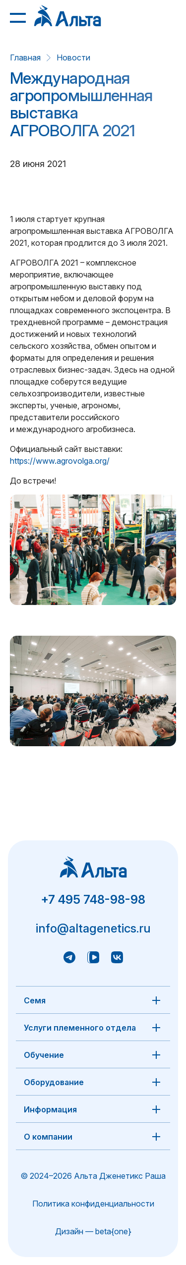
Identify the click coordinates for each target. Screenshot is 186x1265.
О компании (48, 1137)
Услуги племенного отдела (80, 1028)
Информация (50, 1109)
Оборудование (54, 1082)
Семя (35, 1000)
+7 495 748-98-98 (93, 899)
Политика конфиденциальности (93, 1204)
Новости (73, 57)
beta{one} (113, 1231)
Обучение (44, 1055)
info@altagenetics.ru (93, 928)
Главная (25, 57)
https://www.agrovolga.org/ (60, 461)
